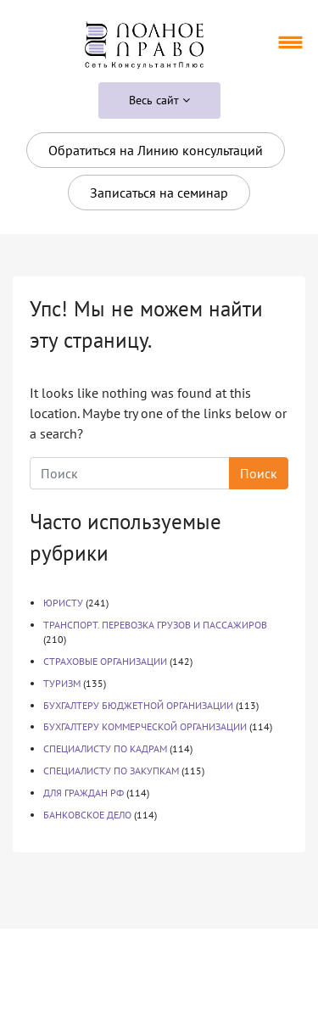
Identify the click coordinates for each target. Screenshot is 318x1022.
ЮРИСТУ (63, 602)
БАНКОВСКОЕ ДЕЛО (87, 814)
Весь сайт (159, 100)
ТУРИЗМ (62, 683)
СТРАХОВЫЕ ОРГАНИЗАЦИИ (105, 661)
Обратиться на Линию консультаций (155, 150)
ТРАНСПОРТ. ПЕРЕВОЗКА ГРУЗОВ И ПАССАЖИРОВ (155, 624)
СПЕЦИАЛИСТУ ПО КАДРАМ (105, 748)
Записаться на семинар (159, 192)
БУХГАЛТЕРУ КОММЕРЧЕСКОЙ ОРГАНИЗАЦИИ (145, 726)
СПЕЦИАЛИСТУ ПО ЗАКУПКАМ (111, 770)
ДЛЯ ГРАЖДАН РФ (83, 792)
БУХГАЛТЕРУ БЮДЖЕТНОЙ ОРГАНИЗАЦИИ (138, 705)
